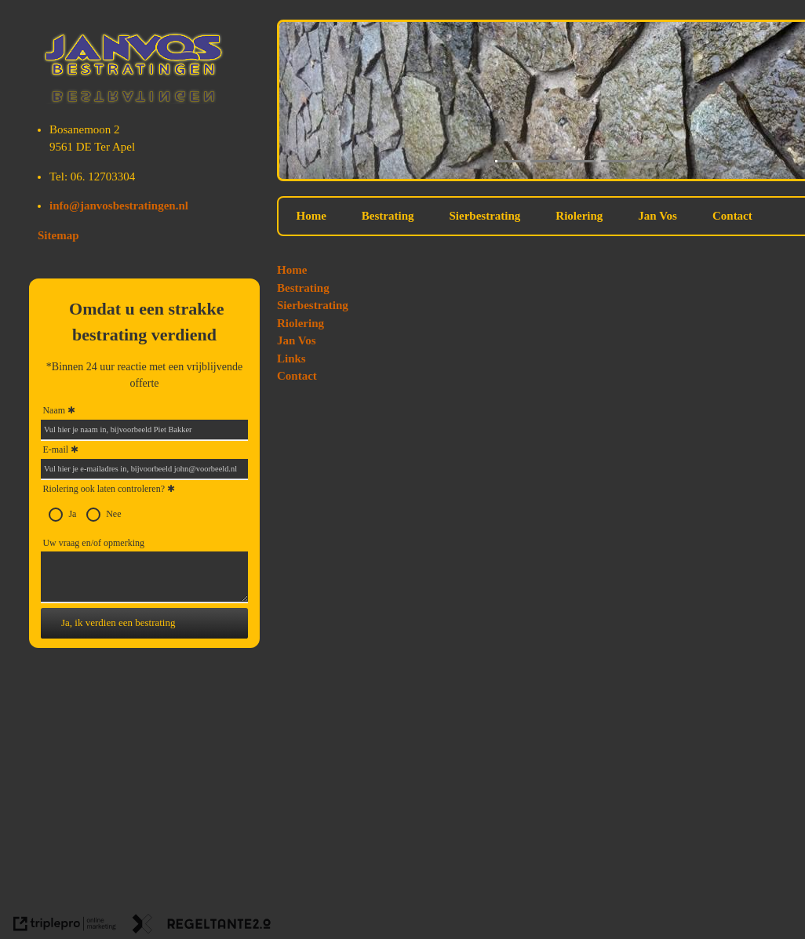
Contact (732, 215)
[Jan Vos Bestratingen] (134, 99)
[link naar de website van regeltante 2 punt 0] (201, 926)
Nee (113, 513)
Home (311, 215)
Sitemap (58, 235)
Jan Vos (657, 215)
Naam (53, 410)
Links (291, 358)
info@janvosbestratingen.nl (118, 205)
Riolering (579, 215)
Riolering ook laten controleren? (108, 489)
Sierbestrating (485, 215)
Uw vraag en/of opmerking (93, 542)
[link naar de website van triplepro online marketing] (65, 926)
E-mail (55, 449)
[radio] (56, 515)
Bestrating (388, 215)
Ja (72, 513)
